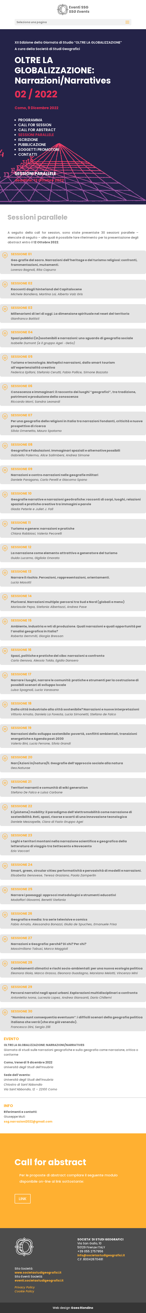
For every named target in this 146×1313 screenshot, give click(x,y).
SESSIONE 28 (21, 962)
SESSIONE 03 (21, 307)
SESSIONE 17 (21, 674)
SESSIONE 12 (21, 547)
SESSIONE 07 (21, 415)
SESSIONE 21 (21, 781)
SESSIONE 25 (21, 889)
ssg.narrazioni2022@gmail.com (28, 1122)
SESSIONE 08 (22, 444)
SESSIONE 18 (21, 703)
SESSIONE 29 (21, 986)
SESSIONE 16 (21, 649)
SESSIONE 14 (21, 595)
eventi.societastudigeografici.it (39, 1280)
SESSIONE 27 (21, 938)
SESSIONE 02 (21, 283)
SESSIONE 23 (21, 835)
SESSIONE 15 (21, 620)
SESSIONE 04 (22, 332)
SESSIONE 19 (21, 727)
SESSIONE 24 (22, 864)
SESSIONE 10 (21, 493)
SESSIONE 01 (21, 254)
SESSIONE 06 (21, 386)
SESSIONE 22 (21, 806)
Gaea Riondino (82, 1308)
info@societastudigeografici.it (101, 1255)
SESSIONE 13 (21, 571)
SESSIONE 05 (22, 356)
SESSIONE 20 (21, 757)
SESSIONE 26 (21, 913)
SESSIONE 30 (21, 1011)
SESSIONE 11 (21, 522)
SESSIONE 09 (21, 469)
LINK (22, 1198)
